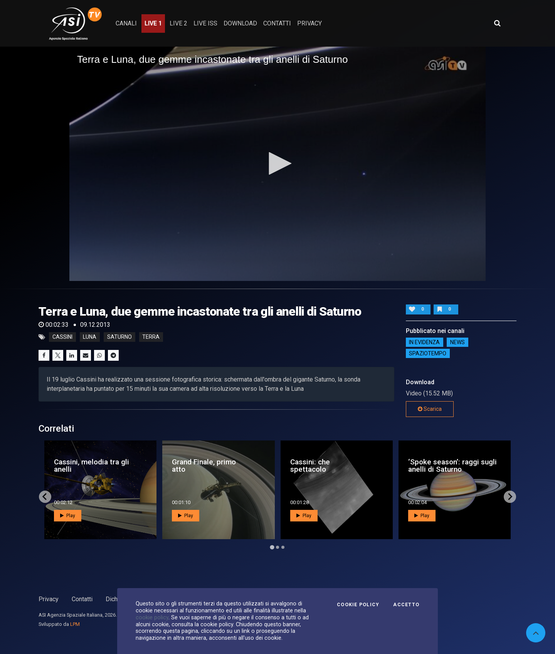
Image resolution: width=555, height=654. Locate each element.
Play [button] (67, 515)
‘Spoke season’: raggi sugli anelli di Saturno (452, 465)
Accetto (406, 604)
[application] (277, 164)
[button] (277, 163)
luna (89, 337)
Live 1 (153, 23)
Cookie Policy (358, 604)
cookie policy (152, 617)
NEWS (457, 342)
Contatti (82, 599)
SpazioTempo (427, 353)
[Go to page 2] (277, 547)
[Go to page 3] (282, 547)
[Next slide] (510, 497)
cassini (62, 337)
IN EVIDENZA (424, 342)
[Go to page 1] (272, 547)
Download (240, 23)
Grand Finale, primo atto (204, 465)
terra (151, 337)
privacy (309, 23)
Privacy (49, 599)
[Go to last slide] (45, 497)
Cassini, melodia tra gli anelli (91, 465)
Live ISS (205, 23)
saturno (119, 337)
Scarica (430, 409)
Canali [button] (126, 23)
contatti (277, 23)
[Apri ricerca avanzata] (497, 23)
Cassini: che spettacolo (310, 465)
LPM (75, 624)
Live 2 (178, 23)
